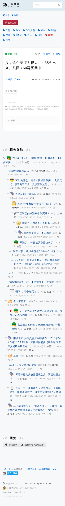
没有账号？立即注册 (32, 444)
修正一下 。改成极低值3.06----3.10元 (34, 251)
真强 (15, 356)
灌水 (43, 30)
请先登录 (11, 444)
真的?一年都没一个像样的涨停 (34, 203)
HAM (19, 35)
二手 (29, 35)
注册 (14, 15)
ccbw (11, 285)
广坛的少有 (51, 365)
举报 (11, 120)
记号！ (12, 273)
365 (54, 469)
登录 (6, 15)
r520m (38, 301)
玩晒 (53, 30)
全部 (8, 30)
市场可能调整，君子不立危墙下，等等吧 (31, 281)
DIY (18, 30)
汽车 (40, 35)
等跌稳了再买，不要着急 (37, 232)
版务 (8, 40)
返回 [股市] (11, 53)
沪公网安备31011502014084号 (21, 487)
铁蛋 (8, 79)
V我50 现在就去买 (19, 170)
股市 (50, 35)
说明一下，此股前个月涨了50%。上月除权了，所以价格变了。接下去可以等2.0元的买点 (35, 392)
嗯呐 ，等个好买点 (25, 291)
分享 (46, 54)
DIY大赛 (30, 30)
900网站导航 (44, 469)
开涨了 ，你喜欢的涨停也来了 (36, 242)
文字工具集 (31, 469)
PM (17, 79)
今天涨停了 (19, 301)
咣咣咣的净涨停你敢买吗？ (35, 213)
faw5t (40, 170)
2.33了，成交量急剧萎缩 (23, 364)
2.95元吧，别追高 (25, 194)
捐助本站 (8, 469)
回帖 (56, 54)
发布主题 (10, 22)
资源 (8, 35)
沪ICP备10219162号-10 (14, 492)
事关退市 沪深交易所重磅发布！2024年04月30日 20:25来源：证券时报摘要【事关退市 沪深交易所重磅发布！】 (34, 342)
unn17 (28, 273)
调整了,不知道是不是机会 (36, 223)
